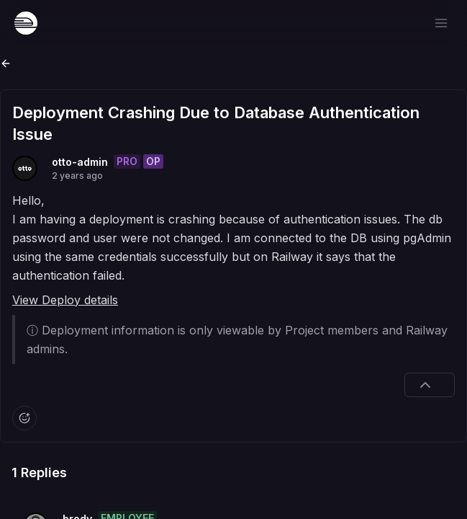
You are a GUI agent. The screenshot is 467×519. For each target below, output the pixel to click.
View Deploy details (65, 300)
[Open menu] (441, 23)
